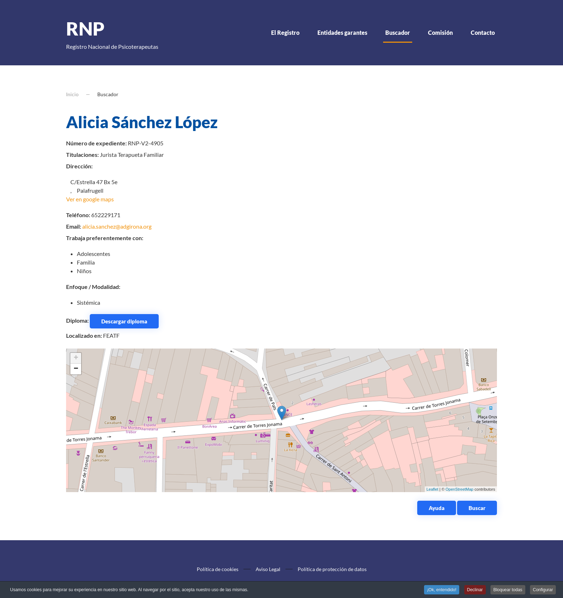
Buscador (397, 32)
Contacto (483, 32)
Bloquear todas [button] (507, 590)
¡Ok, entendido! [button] (441, 590)
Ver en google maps (90, 199)
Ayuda (437, 508)
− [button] (76, 369)
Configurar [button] (543, 590)
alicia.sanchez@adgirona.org (117, 226)
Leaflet (432, 489)
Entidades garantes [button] (342, 32)
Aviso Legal (268, 569)
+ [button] (76, 358)
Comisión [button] (440, 32)
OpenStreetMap (460, 489)
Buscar (477, 508)
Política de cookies (217, 569)
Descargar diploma (124, 321)
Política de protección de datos (332, 569)
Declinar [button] (475, 590)
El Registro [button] (285, 32)
